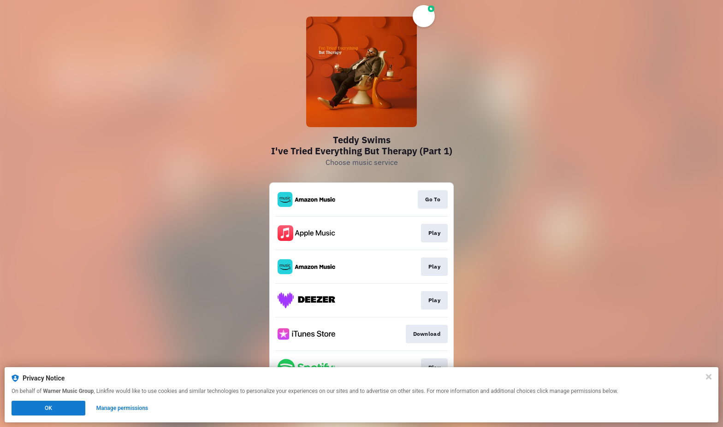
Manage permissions (122, 408)
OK (48, 408)
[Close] (708, 376)
